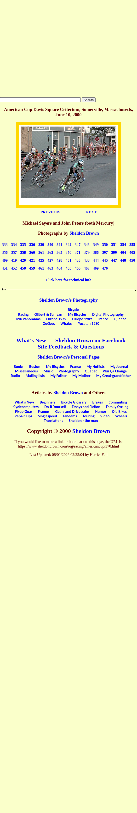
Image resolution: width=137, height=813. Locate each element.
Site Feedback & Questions (71, 346)
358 (23, 252)
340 (50, 245)
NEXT (91, 212)
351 (114, 245)
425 (41, 260)
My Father (58, 375)
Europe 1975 (56, 319)
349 (96, 245)
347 (77, 245)
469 (96, 268)
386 (96, 252)
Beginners (48, 402)
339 (41, 245)
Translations (53, 420)
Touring (89, 416)
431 (68, 260)
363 (50, 252)
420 (23, 260)
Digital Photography (108, 314)
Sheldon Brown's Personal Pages (68, 356)
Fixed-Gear (23, 411)
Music (48, 371)
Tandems (70, 416)
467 (87, 268)
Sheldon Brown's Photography (68, 300)
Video (105, 416)
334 (14, 245)
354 (123, 245)
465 (68, 268)
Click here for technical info (68, 280)
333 (5, 245)
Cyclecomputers (26, 406)
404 (123, 252)
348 (87, 245)
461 (41, 268)
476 (105, 268)
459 (32, 268)
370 (68, 252)
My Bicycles (77, 314)
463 (50, 268)
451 (5, 268)
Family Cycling (117, 406)
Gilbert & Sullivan (48, 314)
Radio (15, 375)
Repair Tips (23, 416)
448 (123, 260)
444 (96, 260)
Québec (120, 319)
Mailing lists (35, 375)
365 (59, 252)
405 (132, 252)
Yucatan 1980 (88, 323)
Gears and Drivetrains (72, 411)
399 (114, 252)
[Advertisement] (45, 49)
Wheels (121, 416)
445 (105, 260)
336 (32, 245)
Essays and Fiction (86, 406)
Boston (34, 366)
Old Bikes (119, 411)
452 (14, 268)
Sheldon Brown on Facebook (90, 340)
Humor (100, 411)
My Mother (81, 375)
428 (59, 260)
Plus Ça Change (115, 371)
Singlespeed (47, 416)
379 (87, 252)
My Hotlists (95, 366)
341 (59, 245)
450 (132, 260)
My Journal (119, 366)
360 (32, 252)
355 (132, 245)
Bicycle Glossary (74, 402)
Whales (66, 323)
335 (23, 245)
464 (59, 268)
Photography (69, 371)
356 (5, 252)
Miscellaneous (26, 371)
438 (87, 260)
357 (14, 252)
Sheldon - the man (83, 420)
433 (77, 260)
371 (77, 252)
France (102, 319)
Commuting (117, 402)
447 (114, 260)
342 (68, 245)
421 (32, 260)
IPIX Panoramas (28, 319)
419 (14, 260)
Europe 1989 (82, 319)
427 (50, 260)
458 (23, 268)
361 (41, 252)
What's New (31, 340)
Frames (44, 411)
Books (18, 366)
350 (105, 245)
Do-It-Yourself (55, 406)
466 (77, 268)
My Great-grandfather (113, 375)
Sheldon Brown (84, 233)
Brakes (97, 402)
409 (5, 260)
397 (105, 252)
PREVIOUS (50, 212)
